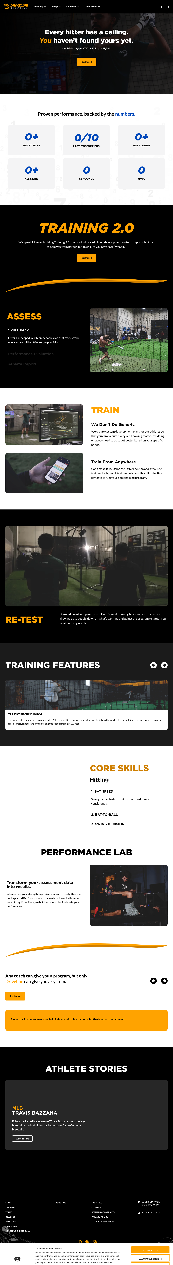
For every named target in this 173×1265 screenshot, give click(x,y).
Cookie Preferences (103, 1222)
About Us (10, 1222)
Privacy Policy (100, 1217)
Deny (149, 1248)
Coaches (72, 6)
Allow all (149, 1232)
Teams (8, 1212)
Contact (96, 1207)
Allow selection (149, 1240)
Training (40, 6)
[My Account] (168, 6)
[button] (161, 7)
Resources (92, 6)
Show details (142, 1260)
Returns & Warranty (103, 1212)
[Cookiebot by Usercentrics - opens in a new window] (17, 1260)
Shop (56, 6)
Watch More (22, 1138)
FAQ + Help (97, 1203)
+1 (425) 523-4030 (151, 1212)
